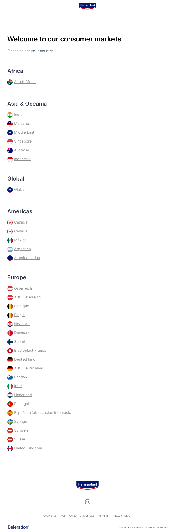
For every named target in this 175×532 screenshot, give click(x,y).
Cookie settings (54, 515)
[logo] (87, 6)
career (122, 527)
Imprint (103, 515)
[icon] (87, 502)
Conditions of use (81, 515)
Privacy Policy (122, 515)
